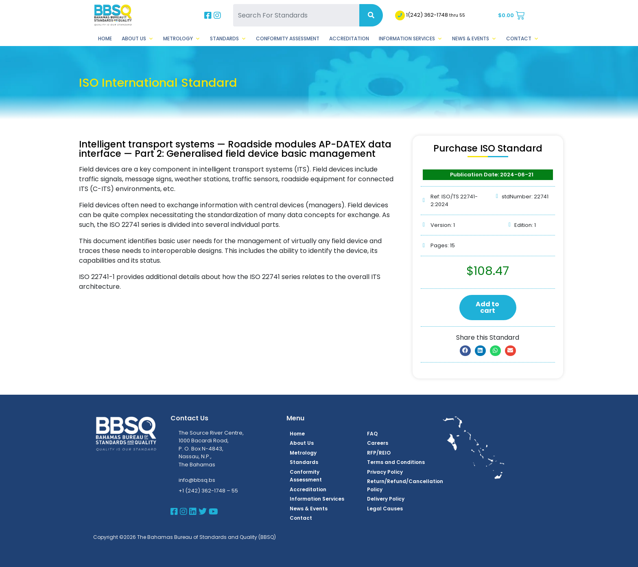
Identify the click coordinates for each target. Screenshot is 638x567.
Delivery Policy (385, 498)
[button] (465, 350)
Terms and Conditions (396, 462)
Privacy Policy (385, 471)
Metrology (181, 39)
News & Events (474, 39)
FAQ (372, 433)
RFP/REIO (379, 452)
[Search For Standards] (296, 15)
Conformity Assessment (287, 38)
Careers (377, 443)
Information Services (410, 39)
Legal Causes (385, 508)
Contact (522, 39)
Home (105, 38)
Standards (228, 39)
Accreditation (349, 38)
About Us (137, 39)
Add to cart (487, 307)
